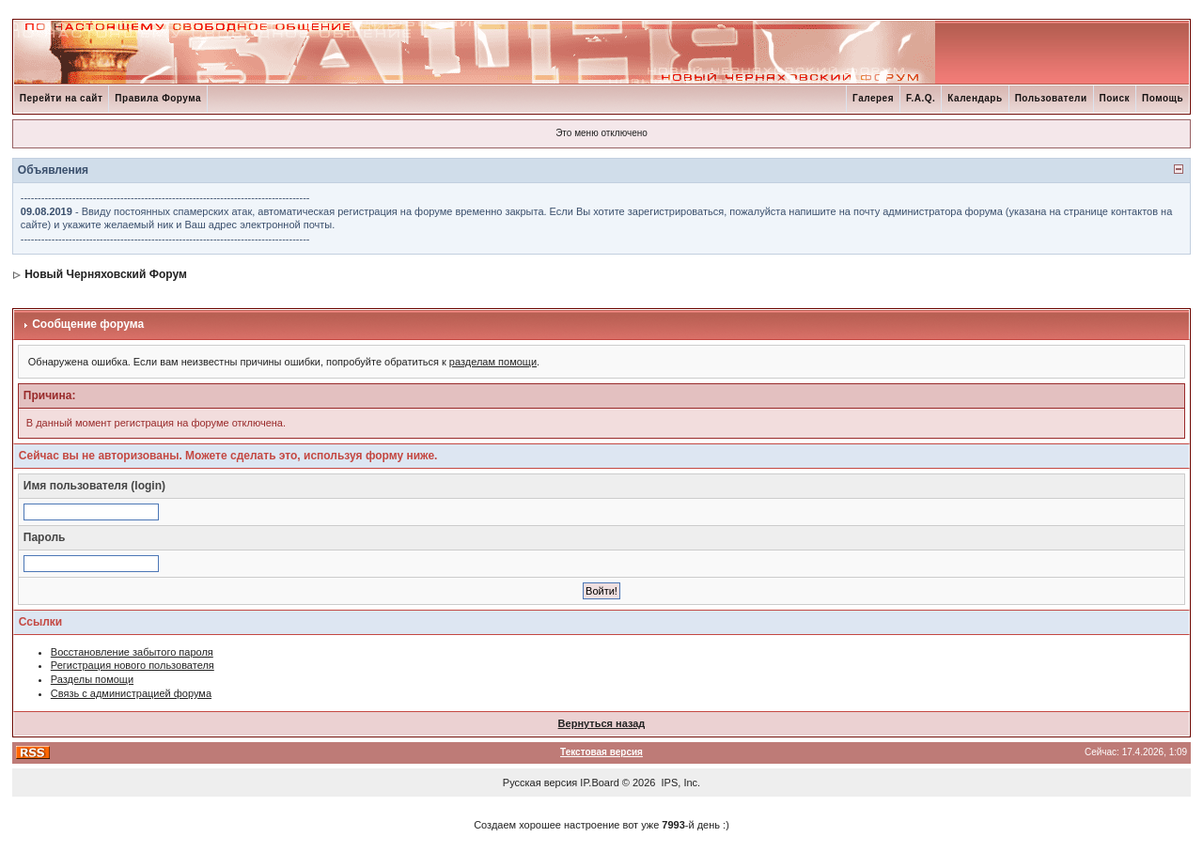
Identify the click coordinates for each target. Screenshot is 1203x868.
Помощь (1162, 98)
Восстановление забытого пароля (132, 652)
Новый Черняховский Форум (105, 274)
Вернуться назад (602, 723)
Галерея (873, 98)
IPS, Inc (680, 782)
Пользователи (1051, 98)
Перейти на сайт (61, 98)
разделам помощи (493, 361)
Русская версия (540, 782)
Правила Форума (158, 98)
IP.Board (599, 782)
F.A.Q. (920, 98)
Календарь (974, 98)
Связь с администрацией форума (131, 693)
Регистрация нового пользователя (132, 665)
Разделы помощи (92, 679)
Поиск (1115, 98)
